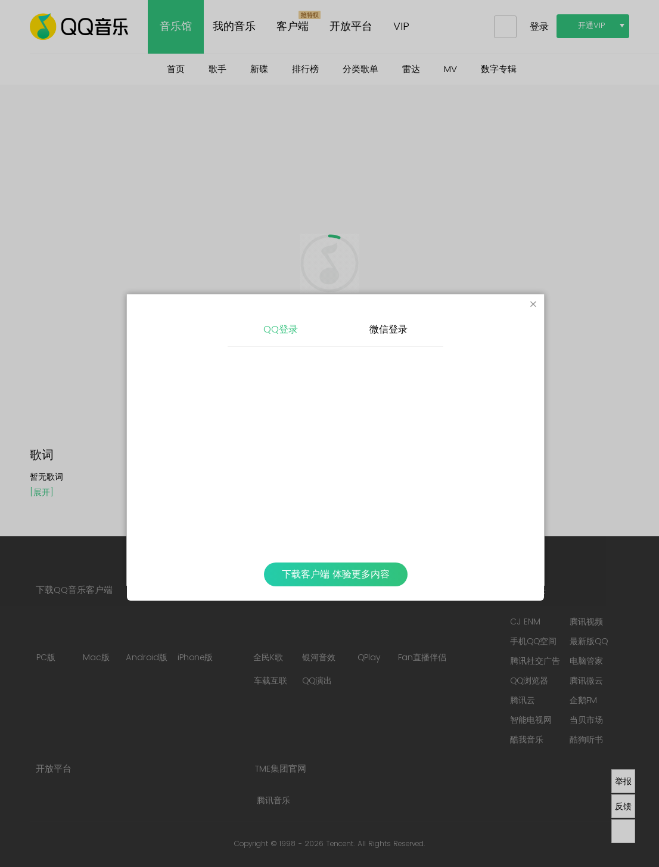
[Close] (533, 305)
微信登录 (388, 329)
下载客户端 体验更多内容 (336, 574)
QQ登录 (280, 329)
